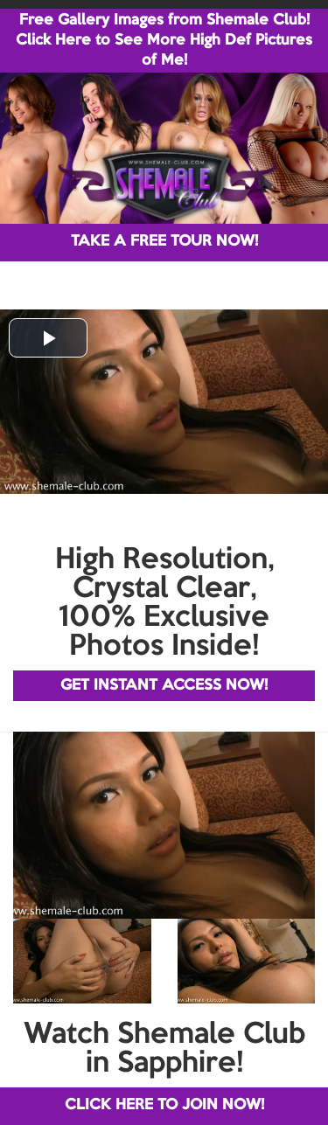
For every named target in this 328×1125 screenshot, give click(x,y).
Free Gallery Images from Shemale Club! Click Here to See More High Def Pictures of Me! (164, 40)
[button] (48, 338)
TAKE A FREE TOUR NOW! (164, 241)
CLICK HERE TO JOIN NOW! (164, 1105)
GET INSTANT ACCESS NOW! (164, 685)
